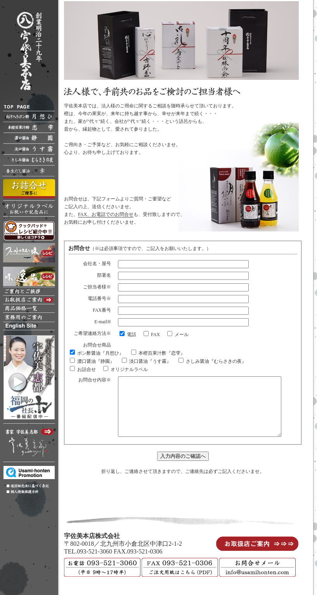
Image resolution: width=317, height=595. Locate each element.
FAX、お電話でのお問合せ (105, 211)
